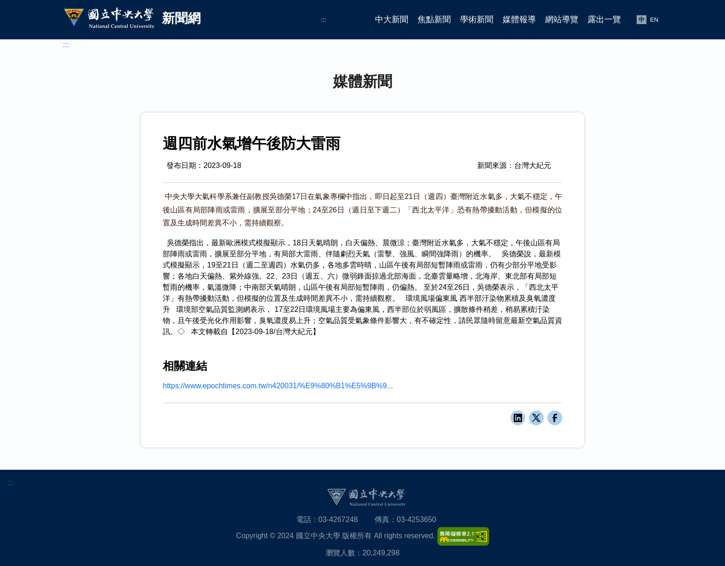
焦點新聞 (434, 19)
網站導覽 (561, 19)
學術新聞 (476, 19)
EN (654, 19)
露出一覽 (604, 19)
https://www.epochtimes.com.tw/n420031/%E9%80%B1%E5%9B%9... (278, 386)
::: (323, 19)
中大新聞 (391, 19)
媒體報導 (519, 19)
